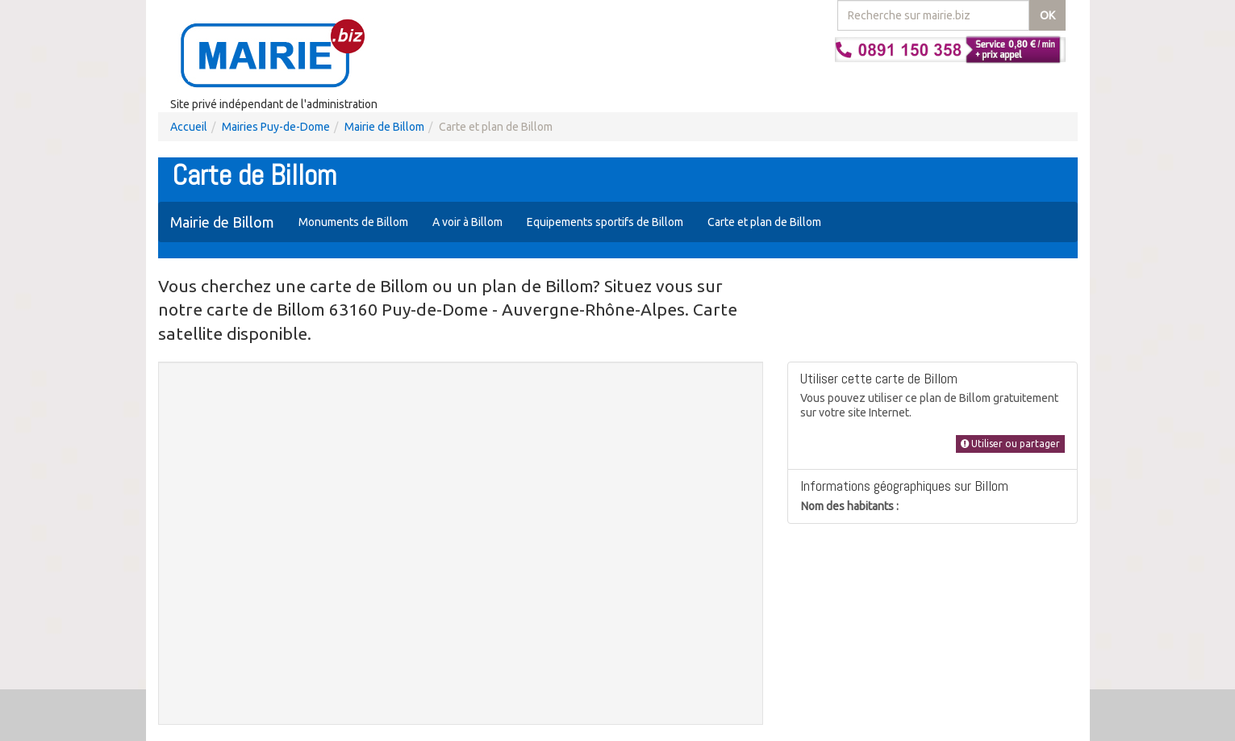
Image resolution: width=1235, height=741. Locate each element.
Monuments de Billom (353, 222)
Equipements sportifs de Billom (605, 222)
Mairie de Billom (384, 126)
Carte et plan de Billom (764, 222)
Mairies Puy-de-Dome (276, 126)
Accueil (188, 126)
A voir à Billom (467, 222)
